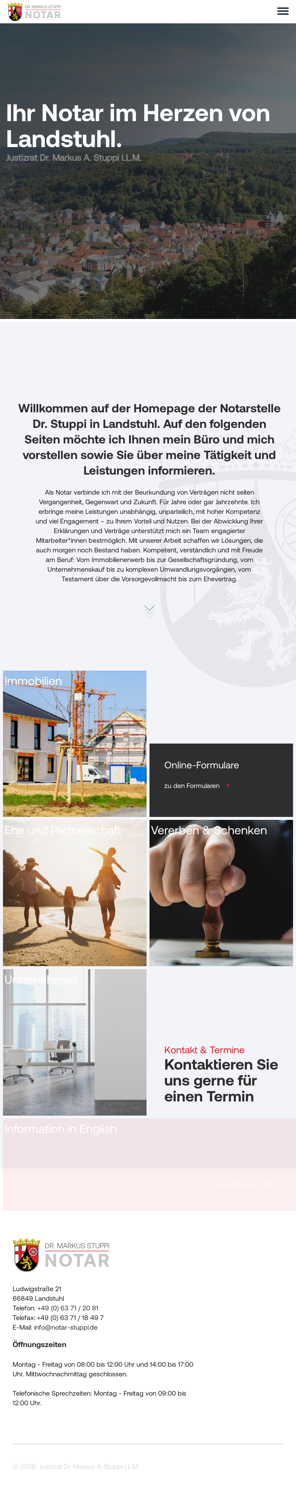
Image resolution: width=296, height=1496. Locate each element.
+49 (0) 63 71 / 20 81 (67, 1310)
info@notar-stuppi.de (66, 1330)
